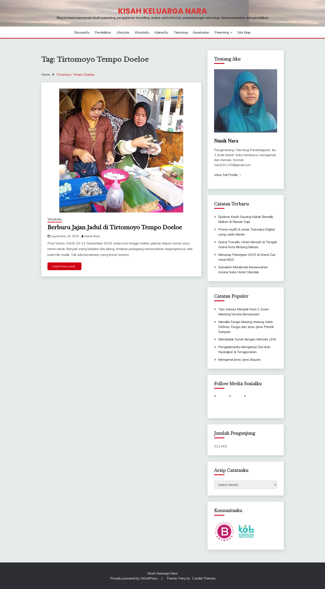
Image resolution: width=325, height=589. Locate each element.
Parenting (222, 32)
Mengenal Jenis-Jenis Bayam (239, 359)
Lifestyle (122, 32)
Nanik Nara (92, 236)
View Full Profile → (228, 175)
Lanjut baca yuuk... (64, 266)
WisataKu (142, 32)
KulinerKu (161, 32)
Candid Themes (204, 578)
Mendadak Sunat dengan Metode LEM (247, 339)
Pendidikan (103, 32)
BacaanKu (82, 32)
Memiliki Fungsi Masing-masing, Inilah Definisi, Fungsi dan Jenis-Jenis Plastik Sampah (246, 327)
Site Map (244, 32)
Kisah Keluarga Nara (162, 11)
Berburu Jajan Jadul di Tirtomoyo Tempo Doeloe (114, 227)
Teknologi (180, 32)
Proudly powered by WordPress (134, 578)
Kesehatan (201, 32)
